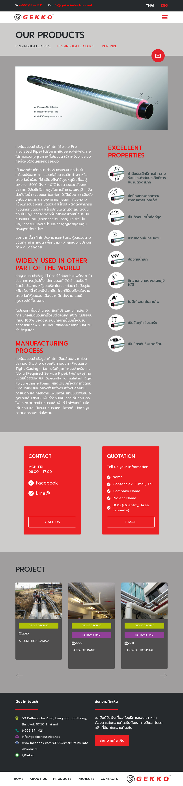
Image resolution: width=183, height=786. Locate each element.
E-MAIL (131, 522)
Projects (86, 779)
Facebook (43, 483)
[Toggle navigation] (165, 17)
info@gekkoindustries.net (72, 5)
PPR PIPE (109, 46)
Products (62, 779)
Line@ (39, 493)
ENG (164, 5)
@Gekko (28, 755)
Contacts (109, 779)
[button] (19, 676)
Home (19, 779)
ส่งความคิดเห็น (112, 740)
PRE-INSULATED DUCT (76, 46)
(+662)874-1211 (30, 5)
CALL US (52, 522)
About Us (38, 779)
